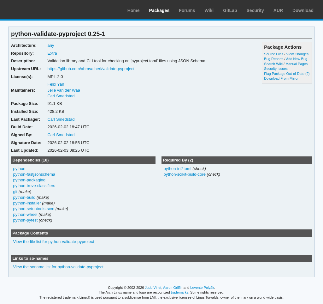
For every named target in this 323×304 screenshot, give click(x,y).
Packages (159, 10)
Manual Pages (296, 64)
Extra (52, 53)
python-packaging (29, 180)
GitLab (230, 10)
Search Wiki (273, 64)
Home (133, 10)
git (15, 191)
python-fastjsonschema (34, 174)
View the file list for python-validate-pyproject (53, 241)
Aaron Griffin (173, 287)
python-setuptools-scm (34, 208)
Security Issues (275, 68)
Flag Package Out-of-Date (284, 74)
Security (255, 10)
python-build (24, 197)
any (50, 45)
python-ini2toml (177, 168)
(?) (307, 74)
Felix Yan (55, 84)
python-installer (27, 203)
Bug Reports (273, 59)
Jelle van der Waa (63, 90)
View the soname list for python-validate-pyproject (58, 266)
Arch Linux (35, 9)
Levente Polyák (202, 287)
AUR (278, 10)
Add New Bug (296, 59)
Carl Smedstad (60, 96)
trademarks (179, 292)
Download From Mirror (281, 78)
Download (303, 10)
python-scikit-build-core (184, 174)
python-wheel (25, 214)
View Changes (297, 54)
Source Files (273, 54)
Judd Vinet (153, 287)
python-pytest (25, 220)
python (19, 168)
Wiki (209, 10)
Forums (187, 10)
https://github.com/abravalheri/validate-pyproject (90, 68)
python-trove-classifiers (34, 185)
